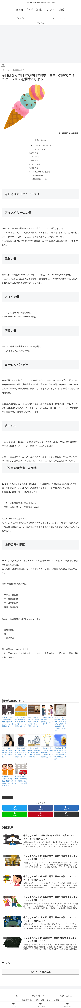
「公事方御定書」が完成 (40, 174)
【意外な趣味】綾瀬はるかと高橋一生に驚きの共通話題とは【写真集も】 (7, 755)
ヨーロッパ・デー (38, 166)
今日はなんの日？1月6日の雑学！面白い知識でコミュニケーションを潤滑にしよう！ (21, 784)
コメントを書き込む (40, 976)
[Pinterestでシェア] (40, 817)
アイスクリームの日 (39, 150)
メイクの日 (35, 158)
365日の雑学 (8, 800)
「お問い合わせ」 (66, 1000)
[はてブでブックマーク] (66, 810)
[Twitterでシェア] (14, 810)
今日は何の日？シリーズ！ (41, 146)
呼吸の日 (34, 162)
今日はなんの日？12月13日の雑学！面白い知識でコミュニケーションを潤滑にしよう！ (8, 784)
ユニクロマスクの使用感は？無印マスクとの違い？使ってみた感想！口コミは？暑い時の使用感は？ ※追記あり (60, 727)
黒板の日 (34, 154)
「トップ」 (15, 1000)
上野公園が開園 (37, 178)
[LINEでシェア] (14, 817)
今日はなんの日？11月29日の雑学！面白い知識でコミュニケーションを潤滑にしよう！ (21, 755)
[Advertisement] (40, 45)
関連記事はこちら (40, 182)
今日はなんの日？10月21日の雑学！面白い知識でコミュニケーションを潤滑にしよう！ (47, 755)
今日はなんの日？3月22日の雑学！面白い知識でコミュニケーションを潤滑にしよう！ (34, 725)
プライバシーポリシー (40, 1000)
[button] (66, 817)
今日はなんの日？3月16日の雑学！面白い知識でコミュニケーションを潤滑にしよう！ (21, 725)
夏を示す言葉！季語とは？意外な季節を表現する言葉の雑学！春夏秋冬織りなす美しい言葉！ (60, 756)
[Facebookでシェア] (40, 810)
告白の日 (34, 170)
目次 (37, 140)
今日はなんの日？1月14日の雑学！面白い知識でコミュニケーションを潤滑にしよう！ (7, 725)
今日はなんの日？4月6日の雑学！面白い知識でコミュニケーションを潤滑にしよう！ (34, 755)
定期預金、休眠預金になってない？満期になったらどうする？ (47, 724)
